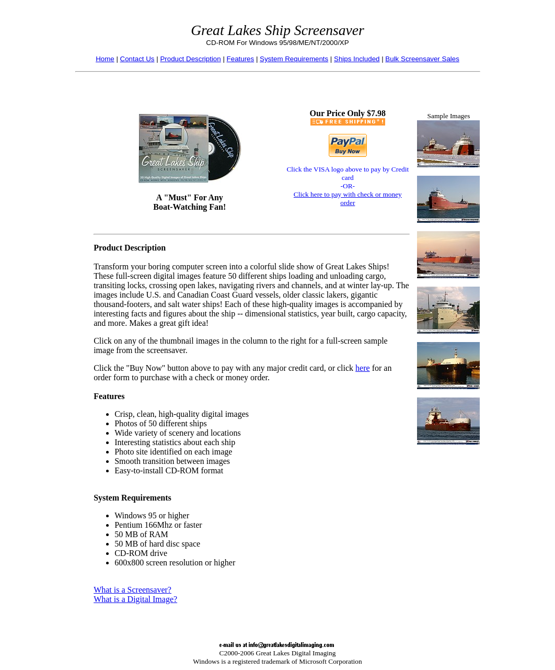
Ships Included (356, 59)
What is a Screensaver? (132, 589)
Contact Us (137, 59)
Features (241, 59)
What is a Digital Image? (135, 599)
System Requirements (294, 59)
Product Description (190, 59)
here (362, 368)
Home (105, 59)
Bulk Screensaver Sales (422, 59)
